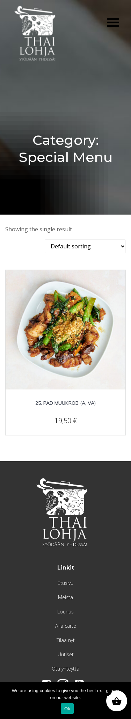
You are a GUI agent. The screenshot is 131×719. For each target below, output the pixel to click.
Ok (67, 708)
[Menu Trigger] (113, 21)
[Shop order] (85, 246)
